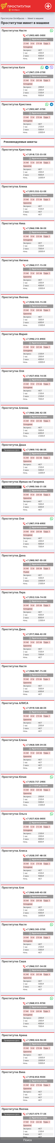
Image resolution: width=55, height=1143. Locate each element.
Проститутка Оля (13, 371)
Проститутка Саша (14, 961)
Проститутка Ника (13, 223)
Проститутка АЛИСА (15, 703)
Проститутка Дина (14, 555)
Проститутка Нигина (15, 260)
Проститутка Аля (13, 887)
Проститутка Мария (14, 334)
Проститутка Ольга (14, 813)
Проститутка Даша (14, 444)
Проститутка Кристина (16, 104)
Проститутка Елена (14, 740)
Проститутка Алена (14, 186)
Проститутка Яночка (15, 297)
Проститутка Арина (14, 1035)
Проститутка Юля (13, 998)
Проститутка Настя (14, 30)
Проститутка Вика (13, 1072)
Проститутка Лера (13, 592)
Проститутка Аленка (15, 408)
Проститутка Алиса (14, 850)
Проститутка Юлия (14, 777)
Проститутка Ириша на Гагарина (23, 481)
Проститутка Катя (13, 67)
